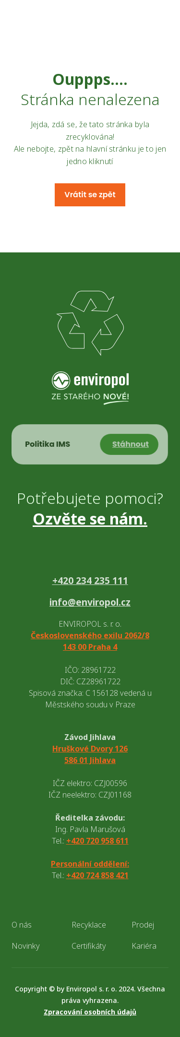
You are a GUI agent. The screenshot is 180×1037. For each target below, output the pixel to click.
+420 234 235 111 (90, 581)
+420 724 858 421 (97, 875)
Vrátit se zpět (89, 194)
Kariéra (144, 946)
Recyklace (89, 924)
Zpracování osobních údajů (90, 1011)
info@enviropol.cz (90, 602)
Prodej (143, 924)
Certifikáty (89, 946)
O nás (22, 924)
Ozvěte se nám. (90, 518)
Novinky (26, 946)
